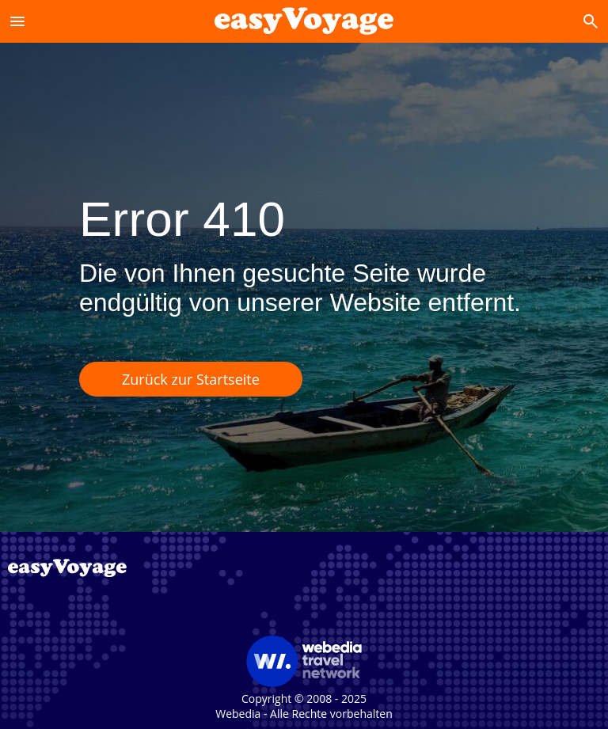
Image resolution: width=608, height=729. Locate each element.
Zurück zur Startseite (191, 379)
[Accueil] (304, 21)
